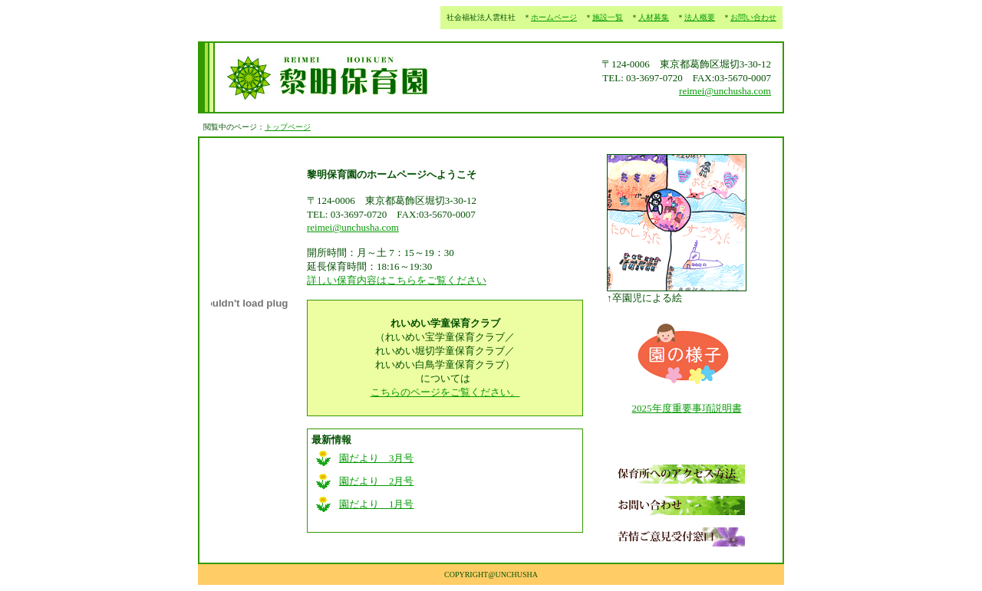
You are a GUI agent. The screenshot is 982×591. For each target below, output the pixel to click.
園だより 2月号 (376, 481)
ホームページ (554, 17)
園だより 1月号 (376, 504)
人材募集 (653, 17)
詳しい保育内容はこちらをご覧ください (396, 280)
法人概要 (699, 17)
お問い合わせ (753, 17)
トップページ (288, 127)
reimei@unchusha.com (725, 91)
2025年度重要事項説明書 (687, 408)
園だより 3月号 (376, 458)
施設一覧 (607, 17)
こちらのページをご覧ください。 (445, 392)
